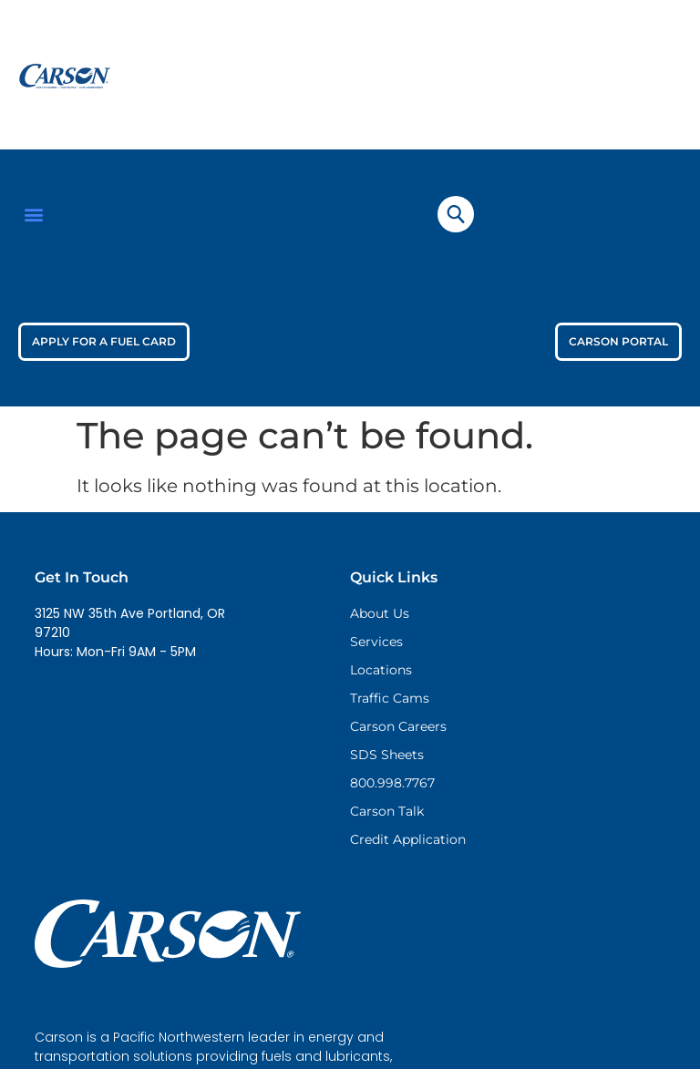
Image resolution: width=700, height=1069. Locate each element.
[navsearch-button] (456, 214)
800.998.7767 (392, 783)
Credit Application (408, 839)
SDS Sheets (387, 754)
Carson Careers (398, 726)
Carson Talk (387, 811)
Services (376, 641)
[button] (33, 214)
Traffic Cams (389, 698)
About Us (379, 613)
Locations (381, 670)
